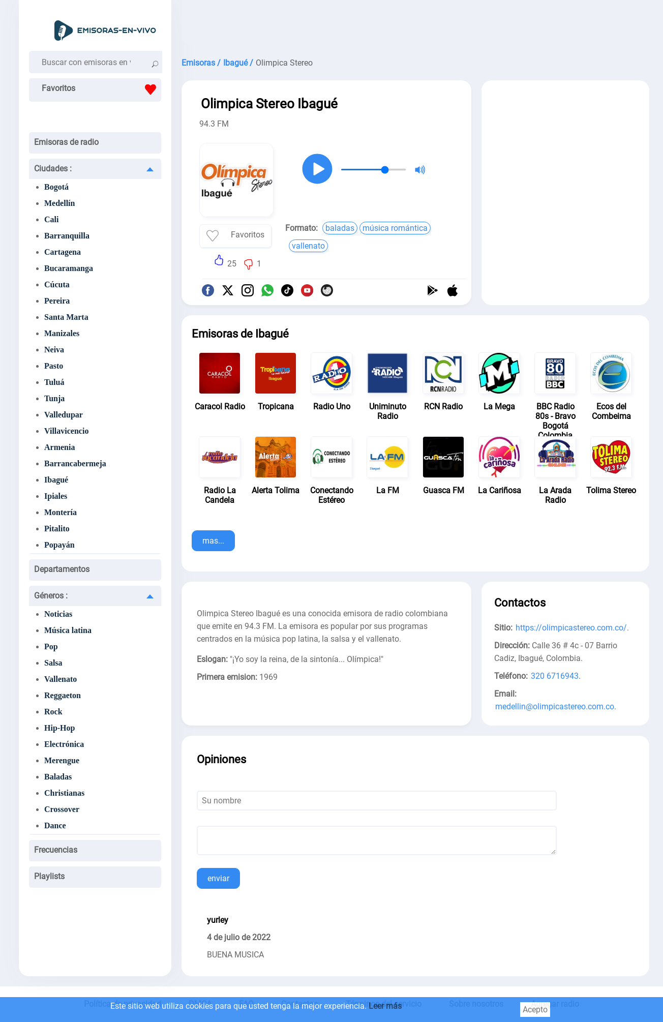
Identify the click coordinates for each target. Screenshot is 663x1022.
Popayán (59, 544)
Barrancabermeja (75, 463)
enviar (218, 878)
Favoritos (101, 89)
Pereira (57, 300)
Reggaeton (62, 695)
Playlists (49, 876)
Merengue (61, 760)
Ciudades (53, 168)
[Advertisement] (415, 25)
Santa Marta (66, 317)
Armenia (59, 447)
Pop (51, 646)
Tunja (54, 398)
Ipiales (55, 496)
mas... (213, 541)
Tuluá (54, 382)
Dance (55, 825)
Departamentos (61, 569)
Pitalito (57, 528)
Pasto (53, 366)
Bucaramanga (68, 268)
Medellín (59, 203)
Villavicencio (66, 431)
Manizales (61, 333)
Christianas (64, 793)
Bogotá (56, 187)
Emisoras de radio (66, 142)
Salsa (53, 662)
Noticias (58, 614)
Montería (60, 512)
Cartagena (62, 252)
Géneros (51, 595)
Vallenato (60, 679)
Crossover (61, 809)
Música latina (68, 630)
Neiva (54, 349)
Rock (53, 711)
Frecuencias (55, 850)
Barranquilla (66, 235)
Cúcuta (57, 284)
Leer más (385, 1006)
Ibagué (56, 479)
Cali (51, 219)
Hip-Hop (59, 728)
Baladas (58, 776)
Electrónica (64, 744)
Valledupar (63, 414)
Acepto (535, 1009)
